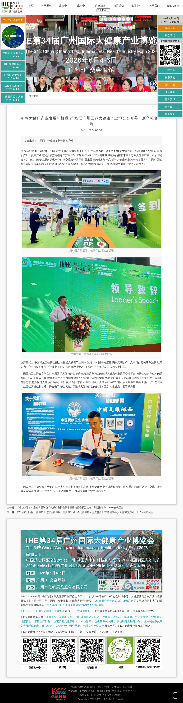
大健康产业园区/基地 (68, 625)
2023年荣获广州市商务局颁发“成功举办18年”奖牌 (75, 605)
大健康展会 (74, 691)
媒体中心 (136, 5)
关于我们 (154, 5)
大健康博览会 (88, 691)
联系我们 (127, 686)
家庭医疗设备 (42, 621)
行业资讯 (170, 99)
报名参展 (170, 28)
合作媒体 (170, 106)
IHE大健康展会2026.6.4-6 (13, 66)
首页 (31, 5)
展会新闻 (34, 95)
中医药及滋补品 (112, 617)
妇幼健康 (86, 621)
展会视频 (170, 114)
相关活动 (118, 5)
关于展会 (46, 5)
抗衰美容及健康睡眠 (65, 621)
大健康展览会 (103, 691)
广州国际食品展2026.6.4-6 (13, 76)
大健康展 (116, 691)
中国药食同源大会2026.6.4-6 (13, 55)
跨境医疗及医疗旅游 (129, 621)
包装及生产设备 (92, 625)
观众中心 (82, 5)
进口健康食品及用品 (87, 617)
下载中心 (170, 70)
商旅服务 (100, 5)
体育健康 (47, 625)
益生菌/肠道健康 (104, 621)
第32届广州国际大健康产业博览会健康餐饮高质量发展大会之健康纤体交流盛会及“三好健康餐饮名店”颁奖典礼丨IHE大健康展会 (84, 512)
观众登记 (170, 35)
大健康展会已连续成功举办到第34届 (115, 600)
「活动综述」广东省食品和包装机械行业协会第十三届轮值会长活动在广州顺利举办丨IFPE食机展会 (69, 507)
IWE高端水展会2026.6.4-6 (13, 87)
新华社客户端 (65, 140)
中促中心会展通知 (13, 20)
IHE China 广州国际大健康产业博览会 (42, 611)
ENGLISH (173, 5)
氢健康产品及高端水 (136, 617)
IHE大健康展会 (81, 611)
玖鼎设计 (127, 691)
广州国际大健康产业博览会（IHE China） (89, 686)
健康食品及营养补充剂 (59, 617)
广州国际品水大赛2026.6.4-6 (13, 98)
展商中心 (64, 5)
